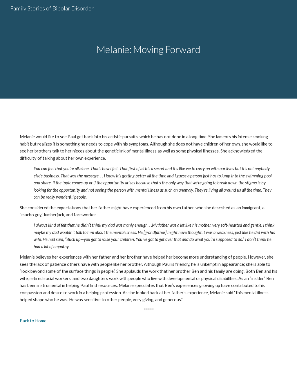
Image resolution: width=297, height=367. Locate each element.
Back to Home (33, 320)
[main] (148, 49)
